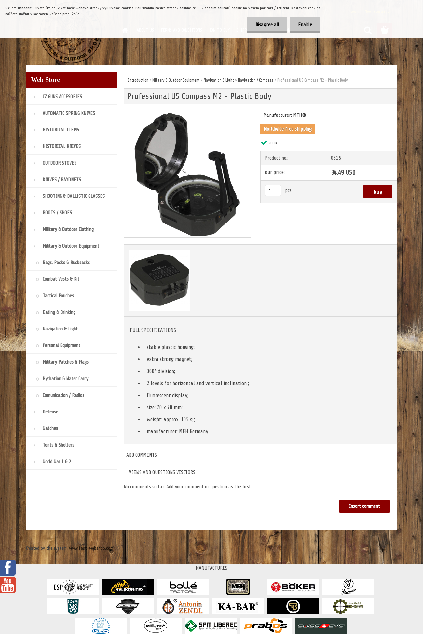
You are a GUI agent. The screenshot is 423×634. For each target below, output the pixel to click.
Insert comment (364, 506)
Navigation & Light (219, 80)
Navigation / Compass (255, 80)
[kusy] (273, 190)
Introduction (138, 80)
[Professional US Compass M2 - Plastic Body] (187, 113)
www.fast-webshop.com (91, 548)
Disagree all (267, 25)
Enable (305, 25)
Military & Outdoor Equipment (176, 80)
